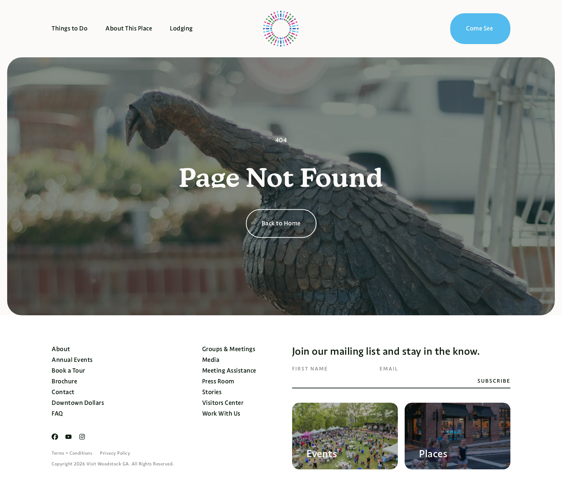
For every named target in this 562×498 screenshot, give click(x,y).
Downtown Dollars (78, 403)
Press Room (218, 381)
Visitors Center (223, 403)
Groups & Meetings (229, 349)
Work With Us (221, 413)
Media (211, 360)
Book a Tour (68, 370)
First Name (310, 368)
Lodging (181, 28)
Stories (212, 392)
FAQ (57, 413)
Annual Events (72, 360)
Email (389, 368)
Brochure (64, 381)
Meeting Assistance (229, 370)
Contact (63, 392)
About (61, 349)
